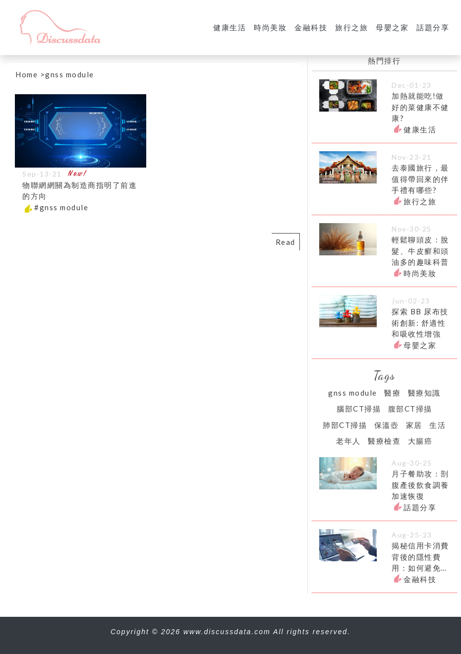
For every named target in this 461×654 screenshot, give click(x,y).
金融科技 (310, 27)
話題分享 (432, 27)
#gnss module (61, 207)
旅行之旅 (351, 27)
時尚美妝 (270, 27)
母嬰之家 (392, 27)
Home (26, 74)
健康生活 (229, 27)
